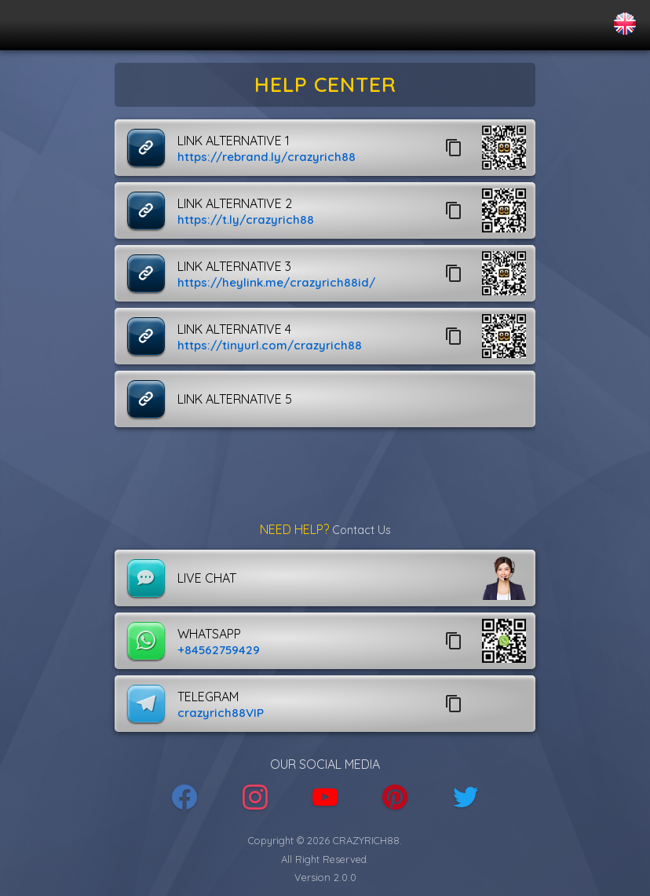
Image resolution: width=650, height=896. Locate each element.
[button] (504, 148)
